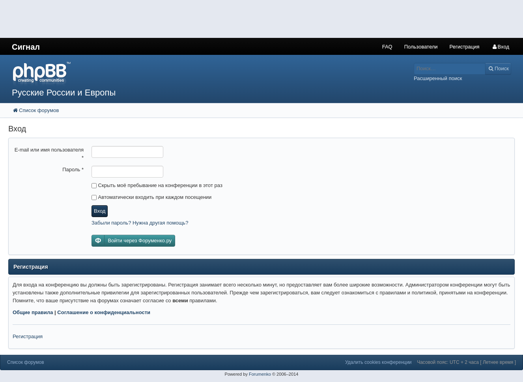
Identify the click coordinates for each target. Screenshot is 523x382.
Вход (99, 211)
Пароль (73, 169)
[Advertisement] (143, 18)
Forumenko (260, 374)
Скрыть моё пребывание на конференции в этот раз (157, 185)
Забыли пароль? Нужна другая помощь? (140, 223)
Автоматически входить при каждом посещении (151, 197)
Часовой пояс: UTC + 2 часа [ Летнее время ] (466, 362)
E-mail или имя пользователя (49, 154)
